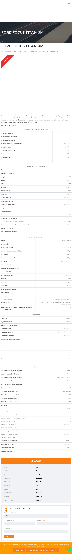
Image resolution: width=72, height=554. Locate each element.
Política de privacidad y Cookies (42, 550)
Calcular (9, 536)
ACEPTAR (19, 550)
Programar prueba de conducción (14, 51)
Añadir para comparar (37, 51)
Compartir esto (53, 51)
